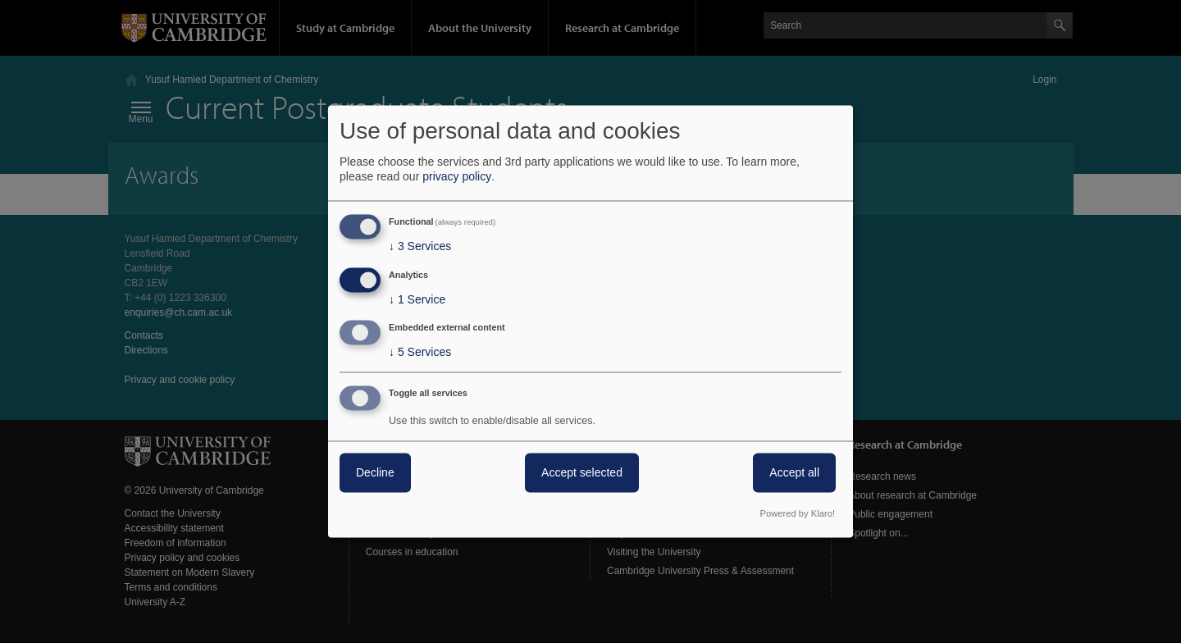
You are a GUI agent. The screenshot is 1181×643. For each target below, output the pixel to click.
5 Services (420, 352)
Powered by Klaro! (797, 514)
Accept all (794, 473)
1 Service (417, 299)
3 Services (420, 246)
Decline (375, 473)
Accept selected (581, 473)
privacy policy (456, 176)
